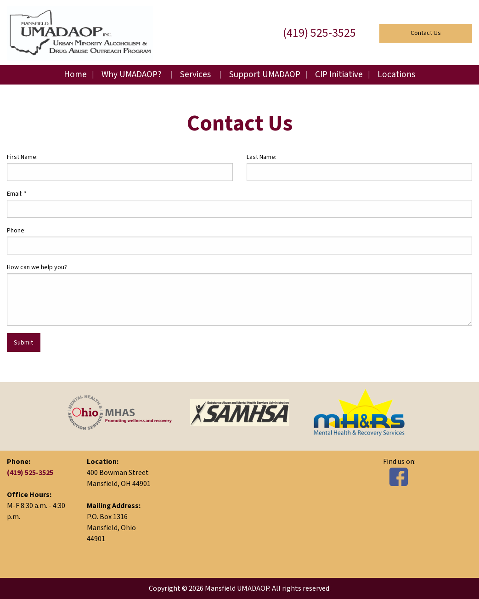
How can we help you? (37, 267)
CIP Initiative (339, 74)
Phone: (16, 230)
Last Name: (261, 157)
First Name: (22, 157)
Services (195, 74)
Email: (17, 194)
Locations (396, 74)
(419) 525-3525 (319, 33)
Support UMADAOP (264, 74)
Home (75, 74)
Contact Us (426, 32)
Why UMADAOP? (131, 74)
